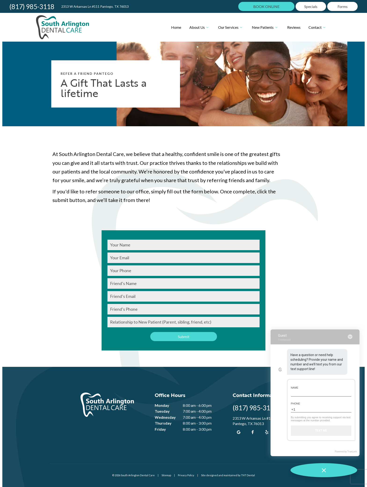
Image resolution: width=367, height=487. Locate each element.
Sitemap (166, 475)
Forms (343, 6)
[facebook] (252, 432)
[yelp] (266, 432)
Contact (317, 27)
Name (294, 387)
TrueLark (352, 451)
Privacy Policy (186, 475)
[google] (238, 432)
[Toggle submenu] (207, 27)
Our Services (231, 27)
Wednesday (165, 417)
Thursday (163, 423)
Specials (310, 6)
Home (176, 27)
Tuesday (162, 411)
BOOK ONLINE (266, 6)
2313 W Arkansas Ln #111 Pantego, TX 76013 (95, 6)
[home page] (62, 27)
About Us (199, 27)
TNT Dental (248, 475)
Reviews (294, 27)
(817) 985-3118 (31, 6)
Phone (295, 403)
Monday (162, 405)
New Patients (265, 27)
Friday (160, 429)
